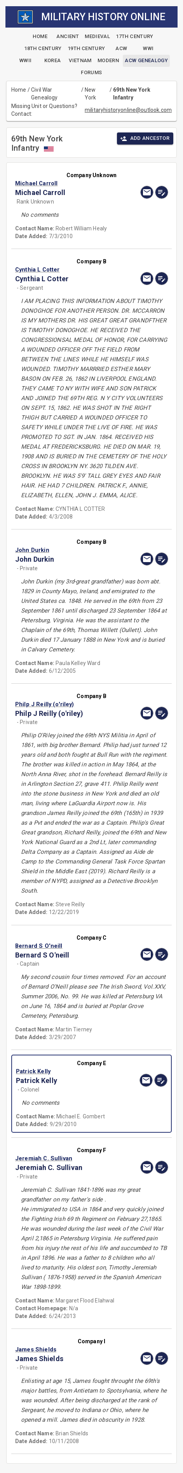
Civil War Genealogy (44, 94)
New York (90, 94)
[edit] (161, 192)
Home (18, 90)
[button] (68, 183)
